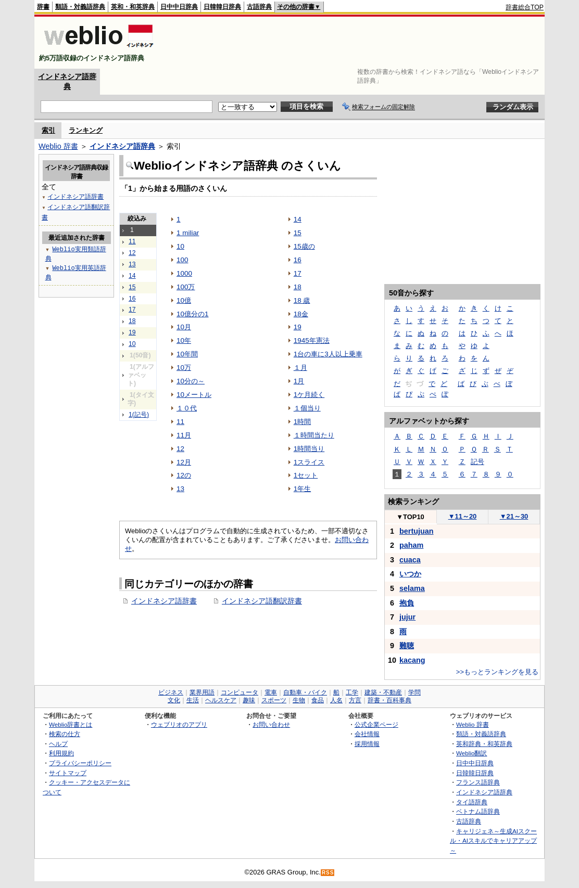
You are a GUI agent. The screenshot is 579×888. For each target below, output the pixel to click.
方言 (355, 700)
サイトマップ (67, 772)
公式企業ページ (376, 724)
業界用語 (202, 692)
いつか (410, 574)
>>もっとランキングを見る (497, 672)
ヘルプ (58, 743)
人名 (336, 700)
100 (182, 260)
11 (132, 241)
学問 (414, 692)
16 (132, 298)
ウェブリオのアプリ (179, 724)
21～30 (514, 516)
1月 (299, 381)
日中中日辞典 (179, 7)
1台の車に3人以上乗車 (328, 354)
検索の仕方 (64, 733)
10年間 (187, 354)
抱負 (406, 603)
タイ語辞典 (471, 802)
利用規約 (61, 753)
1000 (184, 273)
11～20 (462, 516)
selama (412, 588)
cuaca (410, 560)
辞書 (43, 7)
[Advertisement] (354, 42)
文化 (174, 700)
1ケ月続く (309, 394)
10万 (184, 367)
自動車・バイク (305, 692)
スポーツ (273, 700)
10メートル (194, 394)
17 (132, 309)
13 (132, 264)
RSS (328, 873)
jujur (407, 617)
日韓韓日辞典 (222, 7)
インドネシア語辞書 (164, 601)
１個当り (307, 408)
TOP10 (410, 517)
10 (132, 344)
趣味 (249, 700)
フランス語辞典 (478, 782)
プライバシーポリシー (80, 763)
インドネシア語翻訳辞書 (262, 601)
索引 (48, 130)
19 (132, 332)
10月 (184, 327)
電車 (271, 692)
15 (132, 287)
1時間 (302, 422)
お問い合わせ (271, 724)
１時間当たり (314, 435)
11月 (184, 435)
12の (184, 475)
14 (132, 275)
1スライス (309, 462)
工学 (352, 692)
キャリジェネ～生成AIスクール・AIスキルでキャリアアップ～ (493, 841)
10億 (184, 300)
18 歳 (302, 300)
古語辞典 (259, 7)
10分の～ (191, 381)
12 (132, 252)
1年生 (302, 489)
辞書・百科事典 (389, 700)
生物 (299, 700)
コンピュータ (239, 692)
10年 (184, 340)
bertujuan (416, 531)
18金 (301, 314)
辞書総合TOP (525, 7)
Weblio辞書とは (70, 724)
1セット (306, 475)
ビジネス (170, 692)
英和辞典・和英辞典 (484, 743)
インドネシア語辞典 (122, 146)
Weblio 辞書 (58, 146)
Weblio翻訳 (471, 753)
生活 (192, 700)
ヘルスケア (220, 700)
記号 (477, 462)
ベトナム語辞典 (478, 811)
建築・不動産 (383, 692)
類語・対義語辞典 (80, 7)
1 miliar (188, 233)
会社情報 (367, 733)
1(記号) (139, 414)
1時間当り (309, 449)
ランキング (86, 130)
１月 (300, 367)
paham (411, 545)
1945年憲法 (312, 340)
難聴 (406, 645)
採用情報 (367, 743)
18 (132, 321)
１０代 (187, 408)
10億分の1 (192, 314)
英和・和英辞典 (133, 7)
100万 (186, 287)
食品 (317, 700)
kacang (412, 660)
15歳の (304, 246)
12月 (184, 462)
